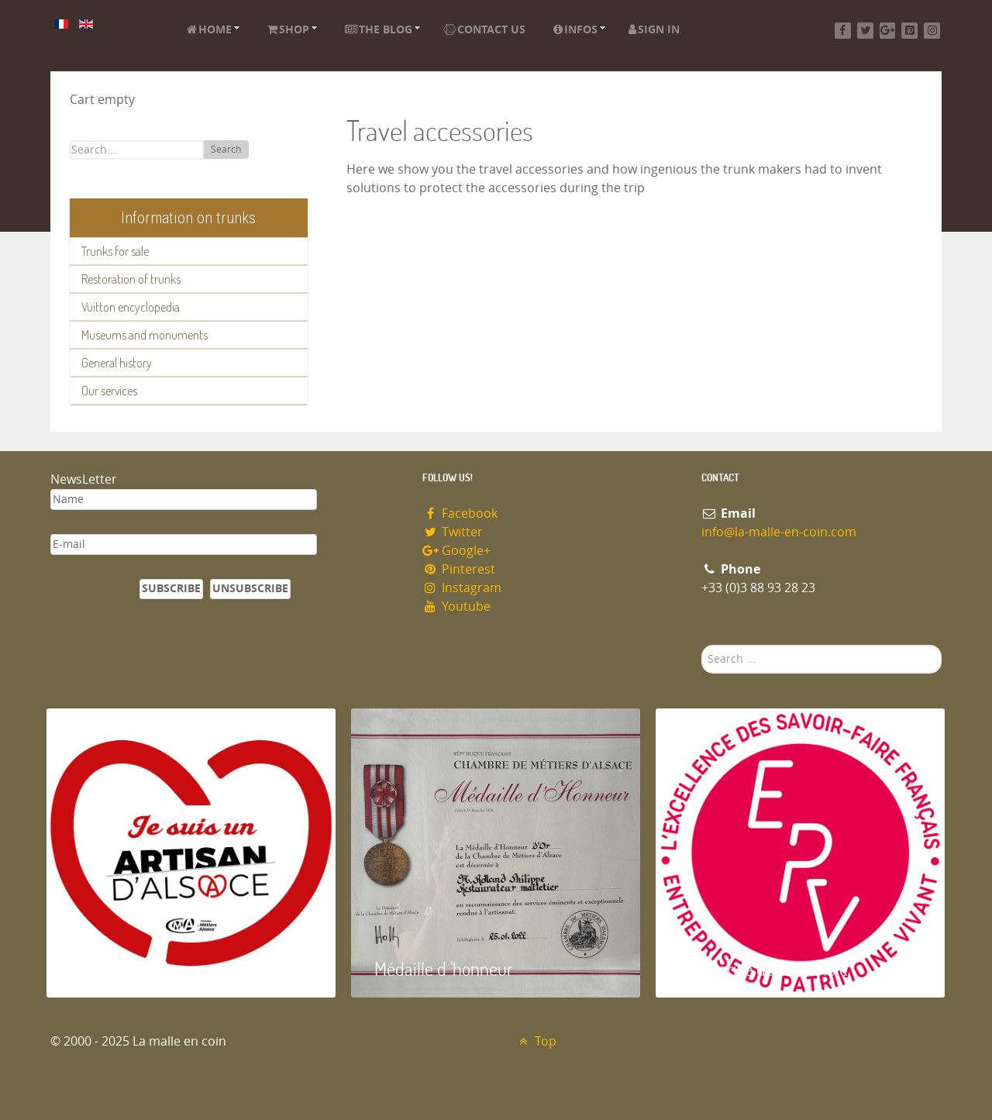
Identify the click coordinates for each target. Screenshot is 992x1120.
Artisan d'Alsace (125, 968)
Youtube (456, 606)
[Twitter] (865, 30)
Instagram (461, 588)
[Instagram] (932, 30)
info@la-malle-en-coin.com (778, 532)
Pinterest (458, 569)
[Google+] (888, 30)
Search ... (701, 645)
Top (535, 1041)
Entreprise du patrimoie (763, 968)
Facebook (460, 513)
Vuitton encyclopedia (130, 307)
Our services (109, 390)
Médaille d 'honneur (443, 968)
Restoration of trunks (131, 279)
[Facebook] (843, 30)
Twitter (452, 532)
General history (116, 362)
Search (226, 149)
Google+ (456, 550)
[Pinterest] (909, 30)
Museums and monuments (144, 335)
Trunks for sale (115, 251)
